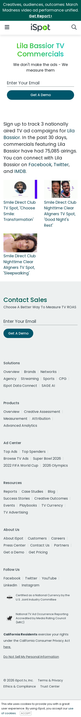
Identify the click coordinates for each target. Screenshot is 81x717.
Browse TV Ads (16, 458)
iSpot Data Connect (20, 385)
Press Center (14, 545)
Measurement (15, 418)
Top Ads (10, 451)
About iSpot (13, 538)
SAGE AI (48, 385)
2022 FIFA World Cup (20, 465)
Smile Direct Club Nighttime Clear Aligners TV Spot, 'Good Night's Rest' (60, 214)
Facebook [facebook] (12, 578)
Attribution (41, 418)
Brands (30, 371)
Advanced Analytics (20, 425)
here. (7, 647)
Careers (58, 538)
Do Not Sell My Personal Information (31, 657)
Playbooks (28, 505)
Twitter (61, 164)
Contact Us (39, 545)
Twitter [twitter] (31, 578)
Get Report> (40, 16)
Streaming (30, 378)
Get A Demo (40, 94)
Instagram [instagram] (30, 585)
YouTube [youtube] (49, 578)
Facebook (40, 164)
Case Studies (32, 491)
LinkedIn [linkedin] (10, 585)
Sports (48, 378)
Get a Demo (13, 552)
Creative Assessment (42, 411)
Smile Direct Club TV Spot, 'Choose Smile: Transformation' (19, 211)
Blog (51, 491)
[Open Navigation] (7, 26)
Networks (48, 371)
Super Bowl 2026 (47, 458)
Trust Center (50, 686)
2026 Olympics (55, 465)
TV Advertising (15, 512)
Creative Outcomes (51, 498)
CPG (63, 378)
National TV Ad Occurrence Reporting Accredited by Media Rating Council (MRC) (42, 618)
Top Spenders (34, 451)
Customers (37, 538)
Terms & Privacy (50, 680)
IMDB (20, 171)
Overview (11, 371)
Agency (9, 378)
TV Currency (52, 505)
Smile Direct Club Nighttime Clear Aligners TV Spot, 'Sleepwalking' (19, 264)
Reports (10, 491)
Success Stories (16, 498)
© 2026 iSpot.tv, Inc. (18, 680)
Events (9, 505)
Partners (61, 545)
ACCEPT (25, 713)
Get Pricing (38, 552)
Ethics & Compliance (19, 686)
